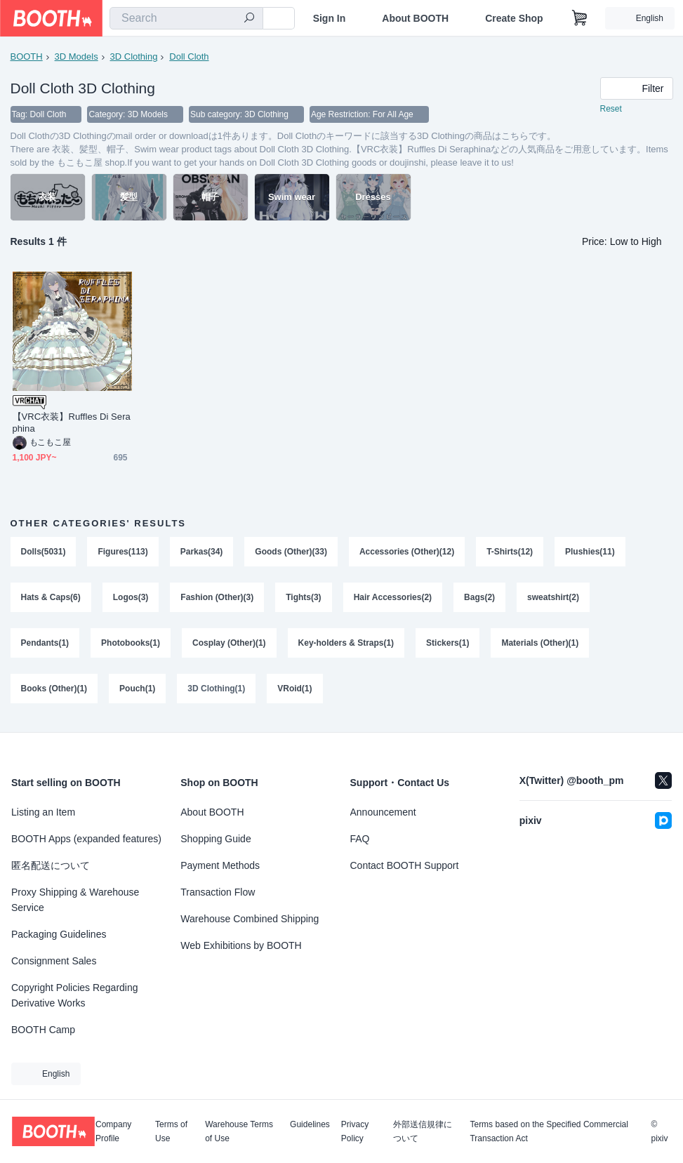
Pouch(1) (137, 691)
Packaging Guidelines (58, 934)
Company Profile (113, 1131)
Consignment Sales (53, 960)
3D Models (76, 56)
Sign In (329, 18)
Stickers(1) (448, 645)
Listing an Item (43, 812)
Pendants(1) (45, 645)
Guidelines (310, 1124)
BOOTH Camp (43, 1029)
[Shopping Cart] (580, 18)
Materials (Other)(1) (540, 645)
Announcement (383, 812)
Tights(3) (303, 599)
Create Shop (514, 18)
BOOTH (27, 56)
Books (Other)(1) (54, 691)
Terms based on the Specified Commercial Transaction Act (549, 1131)
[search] (249, 19)
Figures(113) (123, 552)
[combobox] (186, 18)
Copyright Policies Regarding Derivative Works (74, 995)
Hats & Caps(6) (51, 599)
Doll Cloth (188, 56)
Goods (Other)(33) (292, 552)
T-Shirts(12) (510, 552)
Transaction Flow (217, 892)
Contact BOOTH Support (404, 865)
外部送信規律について (422, 1131)
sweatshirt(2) (554, 599)
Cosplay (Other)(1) (229, 645)
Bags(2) (480, 599)
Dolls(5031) (43, 552)
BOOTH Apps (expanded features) (86, 838)
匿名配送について (50, 865)
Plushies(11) (591, 552)
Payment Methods (220, 865)
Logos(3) (131, 599)
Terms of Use (171, 1131)
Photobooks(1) (130, 645)
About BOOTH (415, 18)
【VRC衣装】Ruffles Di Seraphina (72, 423)
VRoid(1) (295, 691)
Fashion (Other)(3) (217, 599)
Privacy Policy (355, 1131)
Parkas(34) (201, 552)
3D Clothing (134, 56)
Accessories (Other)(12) (406, 552)
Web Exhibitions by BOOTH (240, 945)
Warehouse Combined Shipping (249, 918)
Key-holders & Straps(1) (346, 645)
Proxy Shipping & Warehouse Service (75, 899)
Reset (611, 109)
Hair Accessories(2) (393, 599)
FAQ (360, 838)
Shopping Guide (215, 838)
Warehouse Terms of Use (239, 1131)
